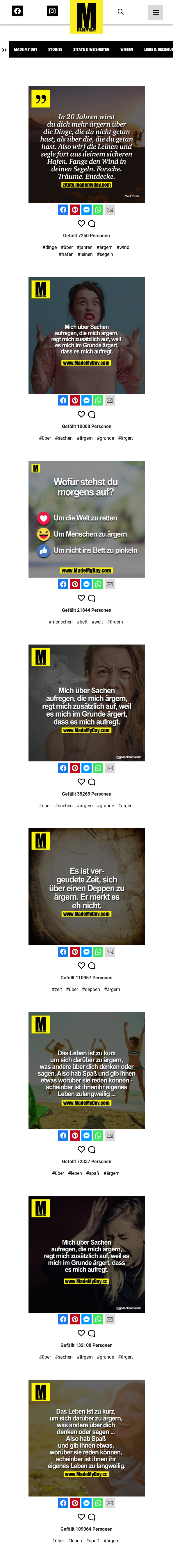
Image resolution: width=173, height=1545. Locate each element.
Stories (55, 49)
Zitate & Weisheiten (91, 49)
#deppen (91, 989)
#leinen (85, 254)
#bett (82, 622)
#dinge (49, 247)
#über (67, 247)
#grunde (105, 438)
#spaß (92, 1173)
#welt (97, 622)
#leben (75, 1173)
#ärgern (105, 247)
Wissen (126, 49)
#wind (123, 247)
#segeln (105, 254)
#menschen (61, 622)
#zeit (57, 989)
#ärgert (125, 438)
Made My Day (25, 49)
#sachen (64, 438)
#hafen (66, 254)
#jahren (84, 247)
